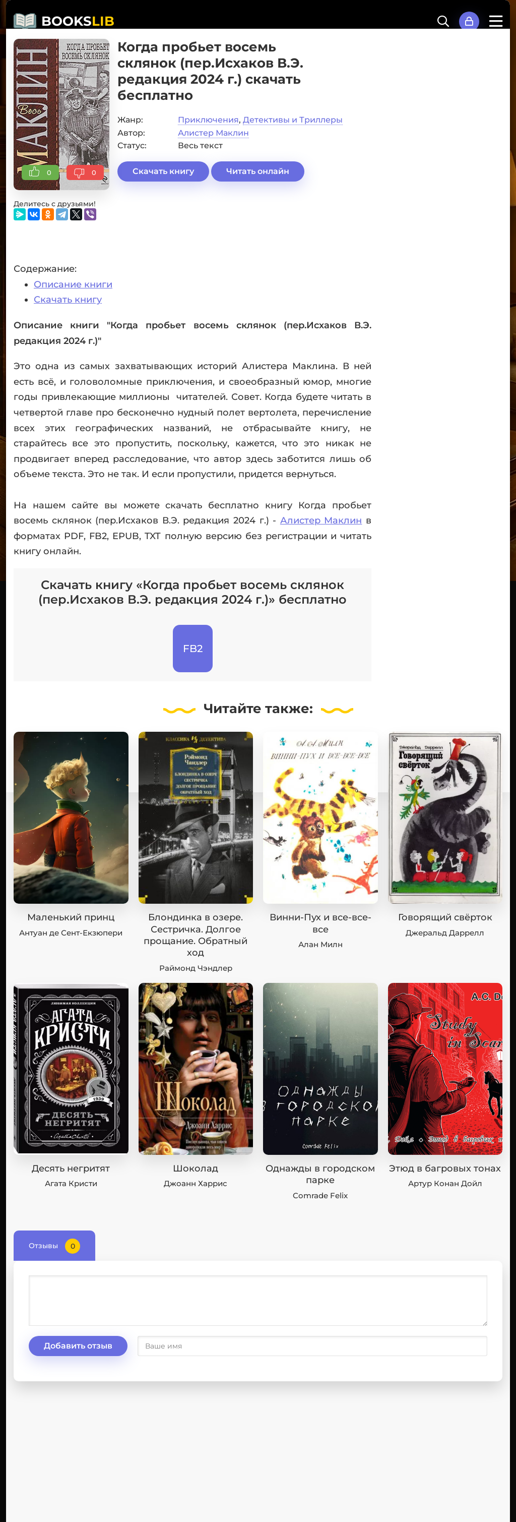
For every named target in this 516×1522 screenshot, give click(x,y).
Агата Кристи (71, 1183)
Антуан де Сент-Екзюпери (70, 933)
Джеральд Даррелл (445, 933)
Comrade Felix (320, 1195)
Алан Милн (320, 944)
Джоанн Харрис (195, 1183)
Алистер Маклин (213, 133)
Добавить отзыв (78, 1346)
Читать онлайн (257, 171)
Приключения (208, 120)
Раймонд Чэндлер (195, 968)
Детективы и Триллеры (293, 120)
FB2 (193, 648)
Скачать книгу (163, 171)
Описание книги (73, 284)
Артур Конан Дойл (445, 1183)
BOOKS (77, 21)
